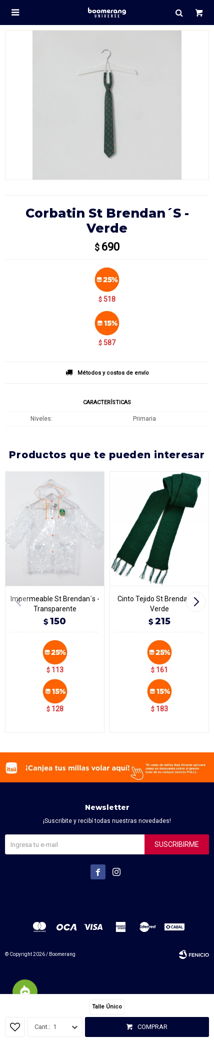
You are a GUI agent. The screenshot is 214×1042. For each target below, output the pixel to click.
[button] (197, 602)
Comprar (153, 1026)
